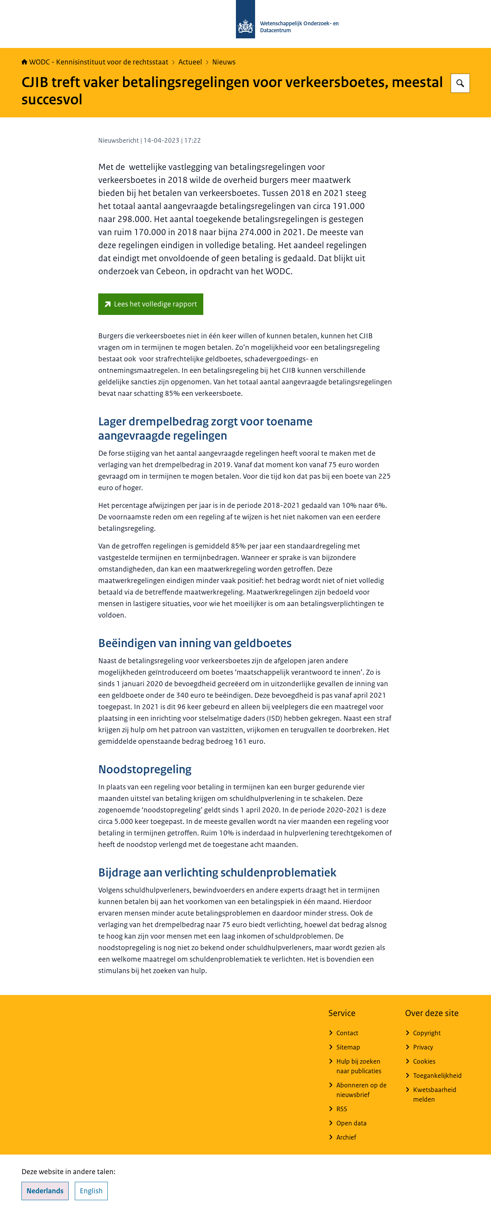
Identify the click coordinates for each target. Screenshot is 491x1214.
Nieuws (224, 62)
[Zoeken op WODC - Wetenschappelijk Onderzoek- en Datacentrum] (460, 83)
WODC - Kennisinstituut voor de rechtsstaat (94, 62)
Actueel (190, 62)
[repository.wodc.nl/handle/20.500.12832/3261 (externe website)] (150, 304)
